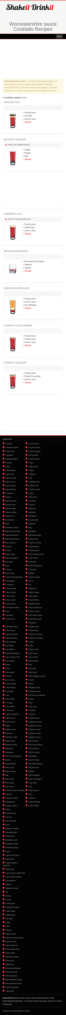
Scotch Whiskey (34, 802)
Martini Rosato (10, 764)
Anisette (8, 463)
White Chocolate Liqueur (14, 938)
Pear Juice (32, 668)
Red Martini (32, 756)
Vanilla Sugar (10, 911)
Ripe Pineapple (34, 775)
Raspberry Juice (34, 729)
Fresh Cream (33, 558)
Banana (8, 497)
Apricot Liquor (10, 486)
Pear (30, 665)
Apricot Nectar (10, 489)
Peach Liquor (33, 657)
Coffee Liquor (33, 466)
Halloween (18, 145)
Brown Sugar (10, 554)
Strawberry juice (11, 840)
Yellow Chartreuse (12, 987)
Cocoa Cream (33, 444)
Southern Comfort (12, 828)
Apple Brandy (10, 470)
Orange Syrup (33, 627)
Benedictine (9, 520)
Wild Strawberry (11, 976)
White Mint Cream (12, 957)
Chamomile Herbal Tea (13, 577)
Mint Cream (9, 779)
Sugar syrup (9, 869)
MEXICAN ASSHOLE (16, 251)
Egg (29, 527)
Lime (7, 695)
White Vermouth (11, 972)
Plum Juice (32, 707)
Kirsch (7, 668)
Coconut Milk (33, 455)
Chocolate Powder (12, 607)
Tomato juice (10, 903)
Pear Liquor (32, 672)
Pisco (30, 703)
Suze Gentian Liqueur (13, 877)
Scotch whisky (33, 806)
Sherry (7, 809)
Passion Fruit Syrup (35, 638)
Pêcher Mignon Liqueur (36, 676)
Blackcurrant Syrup (12, 539)
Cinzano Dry (10, 619)
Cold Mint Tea (33, 486)
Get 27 (30, 581)
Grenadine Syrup (11, 627)
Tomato (8, 900)
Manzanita (9, 748)
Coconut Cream (34, 447)
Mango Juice (10, 741)
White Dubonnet (11, 945)
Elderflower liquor (34, 535)
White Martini (10, 953)
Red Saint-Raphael (35, 764)
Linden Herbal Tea (12, 714)
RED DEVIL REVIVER (16, 288)
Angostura (9, 455)
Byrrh (7, 566)
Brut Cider (9, 562)
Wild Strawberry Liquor (13, 980)
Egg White (32, 531)
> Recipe (27, 122)
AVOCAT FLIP (12, 102)
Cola (30, 478)
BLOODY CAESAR (15, 139)
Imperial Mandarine (12, 653)
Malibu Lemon (10, 729)
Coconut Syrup (33, 459)
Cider (7, 611)
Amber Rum (9, 451)
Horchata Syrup (11, 638)
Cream (30, 493)
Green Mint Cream (35, 615)
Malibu (7, 726)
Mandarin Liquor (11, 737)
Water (7, 926)
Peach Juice (32, 653)
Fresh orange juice (35, 566)
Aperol (7, 466)
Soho (7, 825)
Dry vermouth (33, 520)
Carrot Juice (9, 573)
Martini (7, 760)
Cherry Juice (10, 596)
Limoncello (9, 710)
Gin (29, 585)
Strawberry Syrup (11, 848)
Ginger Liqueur (33, 592)
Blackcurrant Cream (12, 531)
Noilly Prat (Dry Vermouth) (15, 790)
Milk (6, 775)
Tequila (8, 896)
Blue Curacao (10, 543)
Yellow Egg (9, 991)
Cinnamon (9, 615)
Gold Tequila (33, 596)
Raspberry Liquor (34, 733)
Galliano (31, 573)
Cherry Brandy (10, 588)
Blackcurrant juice (12, 535)
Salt (29, 794)
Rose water (32, 783)
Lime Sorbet (9, 707)
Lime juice (9, 703)
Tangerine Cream (11, 888)
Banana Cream (11, 501)
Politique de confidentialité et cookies (16, 1011)
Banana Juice (10, 505)
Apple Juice (9, 474)
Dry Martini (32, 516)
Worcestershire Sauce (13, 983)
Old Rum (8, 794)
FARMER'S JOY (13, 213)
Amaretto (8, 444)
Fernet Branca (33, 547)
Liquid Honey (10, 718)
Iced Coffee (9, 649)
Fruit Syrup (32, 569)
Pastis (30, 646)
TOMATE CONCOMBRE (18, 325)
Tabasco (8, 884)
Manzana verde (11, 745)
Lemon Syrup (10, 687)
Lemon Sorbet (10, 684)
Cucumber (32, 501)
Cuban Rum (32, 497)
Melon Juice (9, 767)
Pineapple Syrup (34, 691)
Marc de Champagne (13, 756)
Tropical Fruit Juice (12, 907)
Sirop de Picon (10, 813)
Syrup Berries (10, 881)
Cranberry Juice (34, 489)
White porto (9, 961)
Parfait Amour (33, 630)
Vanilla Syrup (10, 915)
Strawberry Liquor (12, 844)
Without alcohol (15, 219)
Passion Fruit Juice (35, 634)
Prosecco (31, 714)
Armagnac (9, 493)
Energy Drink (33, 539)
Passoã (31, 642)
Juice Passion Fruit (12, 657)
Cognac (31, 470)
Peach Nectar (33, 661)
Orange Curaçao (11, 798)
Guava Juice (10, 630)
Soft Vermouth (10, 821)
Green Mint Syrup (34, 619)
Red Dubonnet (33, 748)
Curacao (31, 505)
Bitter (7, 524)
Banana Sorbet (11, 512)
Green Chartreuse (35, 607)
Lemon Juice (10, 680)
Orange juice (10, 802)
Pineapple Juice (34, 687)
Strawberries (10, 836)
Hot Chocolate (10, 642)
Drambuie (32, 512)
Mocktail (27, 219)
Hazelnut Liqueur (11, 634)
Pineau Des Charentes (36, 695)
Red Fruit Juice (33, 752)
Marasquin (9, 752)
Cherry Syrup (10, 604)
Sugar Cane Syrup (12, 855)
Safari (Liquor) (33, 790)
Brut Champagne (11, 558)
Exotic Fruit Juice (34, 543)
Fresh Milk (32, 562)
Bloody (27, 145)
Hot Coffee (9, 646)
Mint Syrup (9, 787)
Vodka (10, 145)
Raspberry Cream (35, 726)
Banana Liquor (10, 508)
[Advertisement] (33, 59)
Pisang (31, 699)
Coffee (30, 463)
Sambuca (31, 798)
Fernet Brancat (33, 550)
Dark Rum (32, 508)
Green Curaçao (34, 611)
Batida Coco (10, 516)
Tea (6, 892)
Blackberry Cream (12, 527)
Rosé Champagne (35, 779)
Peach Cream (33, 649)
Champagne (10, 581)
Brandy (8, 550)
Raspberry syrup (34, 737)
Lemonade (9, 691)
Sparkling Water (11, 832)
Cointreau (32, 474)
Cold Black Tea (33, 482)
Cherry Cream (10, 592)
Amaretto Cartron (11, 447)
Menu (59, 36)
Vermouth (9, 919)
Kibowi (7, 665)
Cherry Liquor (10, 600)
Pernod (31, 680)
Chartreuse (9, 585)
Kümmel (8, 676)
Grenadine (32, 623)
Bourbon (8, 547)
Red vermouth (33, 767)
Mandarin (8, 733)
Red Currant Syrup (35, 745)
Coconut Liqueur (34, 451)
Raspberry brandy (35, 722)
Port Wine (32, 710)
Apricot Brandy (10, 478)
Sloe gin (8, 817)
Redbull (31, 771)
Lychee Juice (10, 722)
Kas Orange (9, 661)
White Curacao (10, 941)
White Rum (9, 964)
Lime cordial (9, 699)
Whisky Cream (10, 934)
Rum (30, 787)
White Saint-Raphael (13, 968)
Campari (8, 569)
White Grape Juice (12, 949)
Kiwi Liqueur (10, 672)
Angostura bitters (11, 459)
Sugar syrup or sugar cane (15, 873)
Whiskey (8, 930)
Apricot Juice (10, 482)
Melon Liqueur (10, 771)
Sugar (7, 851)
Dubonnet (32, 524)
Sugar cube (9, 859)
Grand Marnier (33, 600)
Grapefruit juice (34, 604)
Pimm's (31, 684)
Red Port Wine (33, 760)
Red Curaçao (33, 741)
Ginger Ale (32, 588)
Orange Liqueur (11, 806)
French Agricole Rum (36, 554)
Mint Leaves (9, 783)
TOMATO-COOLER (15, 362)
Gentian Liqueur (34, 577)
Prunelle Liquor (33, 718)
